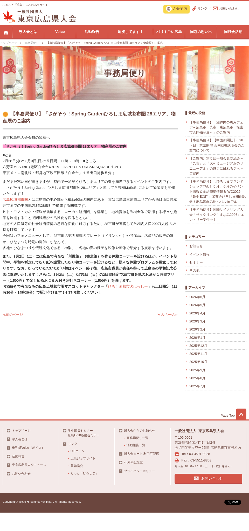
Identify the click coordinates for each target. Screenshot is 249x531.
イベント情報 (199, 254)
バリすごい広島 (169, 32)
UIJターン (78, 451)
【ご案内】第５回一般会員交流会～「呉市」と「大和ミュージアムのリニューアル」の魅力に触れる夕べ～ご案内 (216, 166)
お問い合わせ (229, 8)
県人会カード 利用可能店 (141, 454)
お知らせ (196, 246)
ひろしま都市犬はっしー (128, 286)
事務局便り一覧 (137, 438)
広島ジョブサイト (83, 458)
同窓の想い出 (201, 32)
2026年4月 (197, 313)
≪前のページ (13, 314)
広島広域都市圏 (15, 200)
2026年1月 (197, 338)
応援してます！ (130, 32)
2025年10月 (198, 362)
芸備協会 (77, 466)
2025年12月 (198, 346)
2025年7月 (197, 386)
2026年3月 (197, 321)
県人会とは (28, 32)
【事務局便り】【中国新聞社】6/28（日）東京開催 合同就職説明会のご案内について (216, 145)
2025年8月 (197, 378)
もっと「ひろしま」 (85, 473)
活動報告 (92, 32)
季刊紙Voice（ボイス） (28, 448)
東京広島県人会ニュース (29, 465)
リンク (202, 8)
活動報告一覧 (136, 445)
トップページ (8, 42)
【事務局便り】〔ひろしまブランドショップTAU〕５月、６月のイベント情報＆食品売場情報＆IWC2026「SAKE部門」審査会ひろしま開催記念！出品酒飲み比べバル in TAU (217, 192)
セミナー (196, 262)
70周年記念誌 (133, 462)
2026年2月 (197, 329)
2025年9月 (197, 370)
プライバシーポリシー (139, 471)
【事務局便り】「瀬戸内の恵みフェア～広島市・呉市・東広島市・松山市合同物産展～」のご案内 (216, 127)
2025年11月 (198, 354)
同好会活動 (233, 32)
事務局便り (32, 42)
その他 (194, 270)
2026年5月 (197, 305)
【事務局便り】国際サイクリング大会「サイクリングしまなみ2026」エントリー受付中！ (216, 215)
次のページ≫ (167, 314)
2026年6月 (197, 297)
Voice (60, 32)
